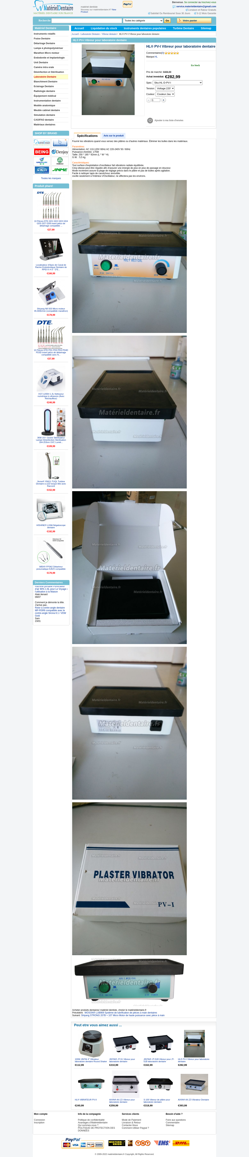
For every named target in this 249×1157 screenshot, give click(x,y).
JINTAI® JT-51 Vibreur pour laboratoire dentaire (122, 1060)
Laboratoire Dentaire (45, 76)
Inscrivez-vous (208, 2)
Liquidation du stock (104, 28)
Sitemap (206, 28)
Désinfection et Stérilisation (49, 72)
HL (156, 56)
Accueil (79, 28)
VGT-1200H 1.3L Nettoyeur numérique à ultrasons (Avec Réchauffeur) (51, 396)
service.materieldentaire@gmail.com (196, 6)
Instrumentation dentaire (47, 100)
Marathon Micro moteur (46, 53)
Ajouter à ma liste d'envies (168, 120)
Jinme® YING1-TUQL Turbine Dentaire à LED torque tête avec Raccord (51, 483)
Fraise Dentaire (42, 38)
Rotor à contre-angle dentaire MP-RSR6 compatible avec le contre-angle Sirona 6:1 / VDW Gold (50, 613)
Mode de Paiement (131, 1120)
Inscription (39, 1122)
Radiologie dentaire (44, 91)
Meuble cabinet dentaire (47, 110)
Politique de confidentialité (91, 1120)
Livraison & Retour (131, 1122)
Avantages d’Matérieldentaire (93, 1122)
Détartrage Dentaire (44, 43)
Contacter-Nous (130, 1125)
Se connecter (191, 2)
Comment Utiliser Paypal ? (135, 1128)
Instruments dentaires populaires (145, 28)
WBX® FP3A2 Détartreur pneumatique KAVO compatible (51, 568)
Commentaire (172, 1122)
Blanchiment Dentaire (45, 81)
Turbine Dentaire (183, 28)
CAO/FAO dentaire (44, 119)
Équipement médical (45, 96)
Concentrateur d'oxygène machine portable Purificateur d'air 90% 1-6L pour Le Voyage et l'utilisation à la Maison (52, 589)
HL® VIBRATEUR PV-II (86, 1100)
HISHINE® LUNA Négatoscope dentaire (50, 526)
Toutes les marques (51, 178)
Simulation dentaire (44, 115)
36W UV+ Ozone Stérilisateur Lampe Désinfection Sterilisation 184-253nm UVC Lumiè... (51, 440)
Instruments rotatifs (44, 33)
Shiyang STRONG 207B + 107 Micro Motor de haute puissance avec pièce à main (123, 1015)
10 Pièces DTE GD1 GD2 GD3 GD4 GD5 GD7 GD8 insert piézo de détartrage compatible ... (51, 223)
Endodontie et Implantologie (49, 57)
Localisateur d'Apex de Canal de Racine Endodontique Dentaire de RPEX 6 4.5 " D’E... (51, 267)
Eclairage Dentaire (44, 86)
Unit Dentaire (41, 62)
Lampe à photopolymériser (48, 48)
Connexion (39, 1120)
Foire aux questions (176, 1120)
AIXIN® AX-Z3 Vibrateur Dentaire (193, 1100)
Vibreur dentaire (109, 34)
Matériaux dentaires (44, 124)
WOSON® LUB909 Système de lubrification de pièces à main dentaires (121, 1012)
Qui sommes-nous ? (88, 1125)
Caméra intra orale (44, 67)
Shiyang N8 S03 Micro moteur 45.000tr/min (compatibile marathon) (51, 310)
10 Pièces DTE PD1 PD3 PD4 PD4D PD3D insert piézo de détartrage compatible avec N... (51, 352)
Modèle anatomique (44, 105)
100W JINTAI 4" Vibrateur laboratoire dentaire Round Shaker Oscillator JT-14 (91, 1061)
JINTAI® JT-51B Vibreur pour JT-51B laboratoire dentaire (159, 1060)
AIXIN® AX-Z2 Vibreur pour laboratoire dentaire (122, 1101)
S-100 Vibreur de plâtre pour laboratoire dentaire (157, 1101)
